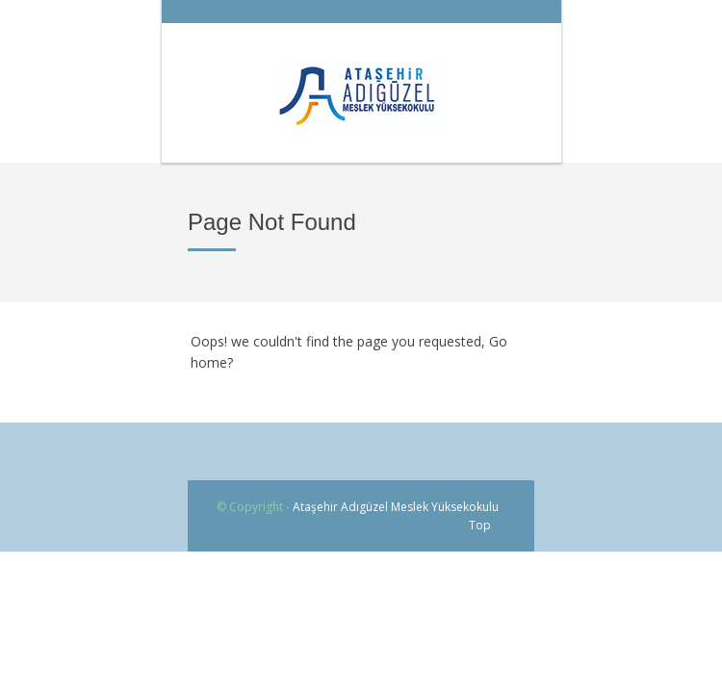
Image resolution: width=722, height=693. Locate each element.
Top (480, 525)
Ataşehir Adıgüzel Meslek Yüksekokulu (396, 507)
